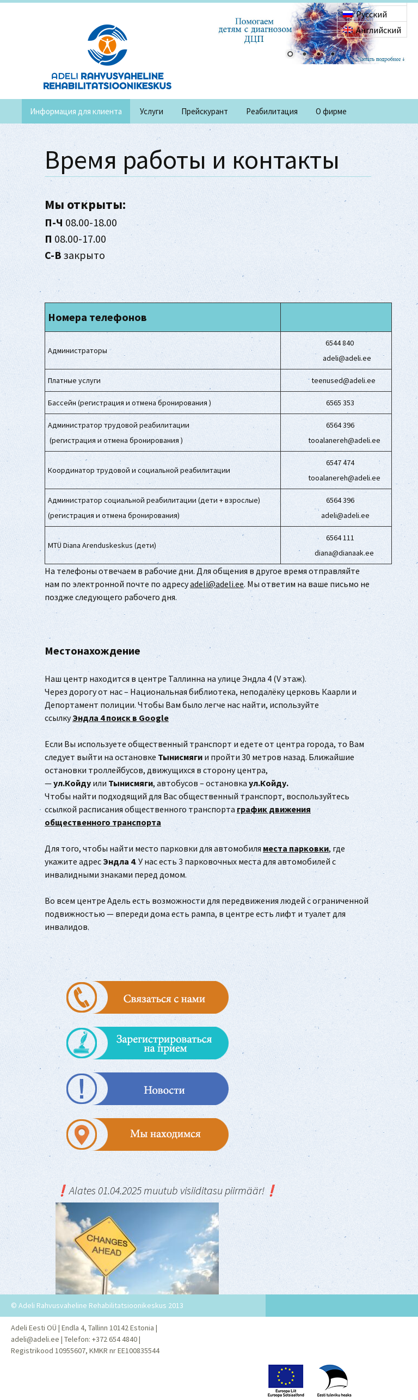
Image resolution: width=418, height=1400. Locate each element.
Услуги (151, 111)
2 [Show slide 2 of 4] (304, 55)
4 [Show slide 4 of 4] (333, 55)
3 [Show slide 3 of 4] (318, 55)
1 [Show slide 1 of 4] (290, 55)
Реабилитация (272, 111)
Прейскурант (204, 111)
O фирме (331, 111)
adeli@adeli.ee (217, 583)
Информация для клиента (76, 111)
